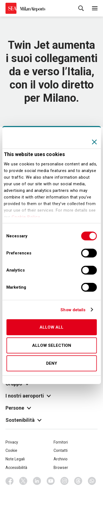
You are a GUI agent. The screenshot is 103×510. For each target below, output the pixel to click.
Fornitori (61, 442)
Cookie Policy (26, 216)
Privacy (11, 442)
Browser (61, 467)
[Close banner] (94, 141)
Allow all (51, 327)
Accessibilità (16, 467)
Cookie (11, 450)
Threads (78, 481)
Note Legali (15, 459)
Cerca (81, 8)
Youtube (51, 481)
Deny (51, 363)
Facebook (9, 481)
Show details (72, 309)
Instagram (64, 481)
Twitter (23, 481)
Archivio (61, 459)
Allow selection (51, 345)
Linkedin (37, 481)
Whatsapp (92, 481)
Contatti (61, 450)
